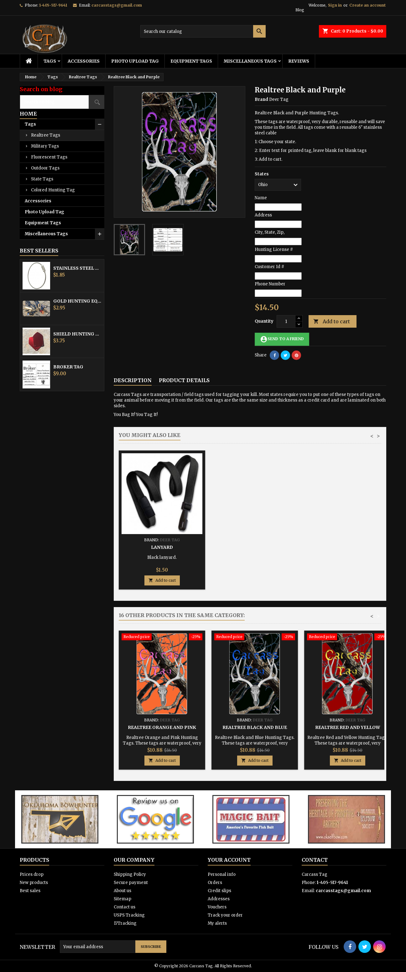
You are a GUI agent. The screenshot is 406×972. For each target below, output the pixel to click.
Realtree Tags (45, 135)
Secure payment (131, 882)
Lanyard (347, 547)
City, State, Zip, (269, 232)
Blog (299, 10)
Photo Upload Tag (135, 61)
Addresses (219, 899)
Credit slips (219, 890)
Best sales (30, 890)
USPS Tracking (129, 915)
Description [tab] (133, 380)
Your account (229, 860)
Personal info (222, 874)
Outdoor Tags (45, 168)
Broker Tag (68, 366)
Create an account (367, 5)
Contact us (124, 907)
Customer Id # (269, 266)
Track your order (225, 915)
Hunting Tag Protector (254, 547)
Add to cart (331, 321)
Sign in (335, 5)
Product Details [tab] (184, 380)
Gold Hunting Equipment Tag (77, 301)
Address (263, 215)
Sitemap (122, 899)
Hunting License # (274, 249)
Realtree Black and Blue (254, 727)
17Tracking (125, 923)
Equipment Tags (191, 61)
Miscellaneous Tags (250, 61)
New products (34, 882)
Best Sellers (39, 250)
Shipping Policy (130, 874)
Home (28, 114)
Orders (215, 882)
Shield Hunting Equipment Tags (77, 333)
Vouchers (217, 907)
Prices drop (32, 874)
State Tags (42, 179)
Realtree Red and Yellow (347, 727)
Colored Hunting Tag (53, 190)
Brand (261, 99)
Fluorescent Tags (49, 157)
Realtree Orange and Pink (162, 727)
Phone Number (270, 284)
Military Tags (45, 146)
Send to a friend (282, 339)
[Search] (203, 31)
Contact (315, 860)
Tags (50, 61)
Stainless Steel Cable (77, 268)
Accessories (84, 61)
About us (122, 890)
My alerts (217, 923)
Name (261, 197)
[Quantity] (286, 321)
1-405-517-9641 (53, 5)
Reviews (298, 61)
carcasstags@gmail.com (116, 5)
